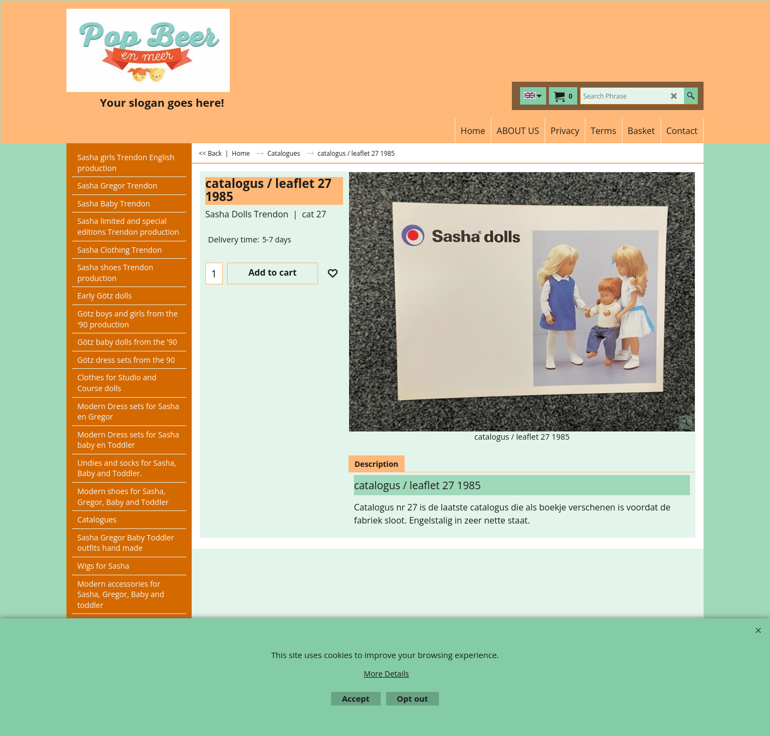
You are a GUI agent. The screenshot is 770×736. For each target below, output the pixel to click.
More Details (386, 673)
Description (377, 464)
